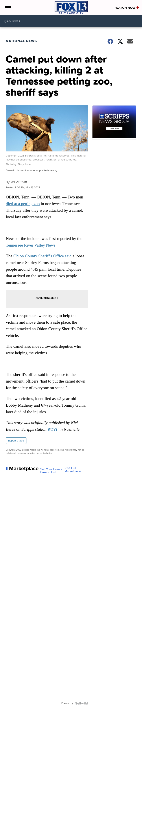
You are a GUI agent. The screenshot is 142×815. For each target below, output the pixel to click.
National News (21, 40)
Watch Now (127, 7)
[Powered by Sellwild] (81, 703)
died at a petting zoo (23, 203)
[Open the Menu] (7, 7)
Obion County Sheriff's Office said (42, 256)
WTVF (53, 429)
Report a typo (16, 441)
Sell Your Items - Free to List (51, 471)
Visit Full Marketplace (73, 470)
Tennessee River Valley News (30, 245)
